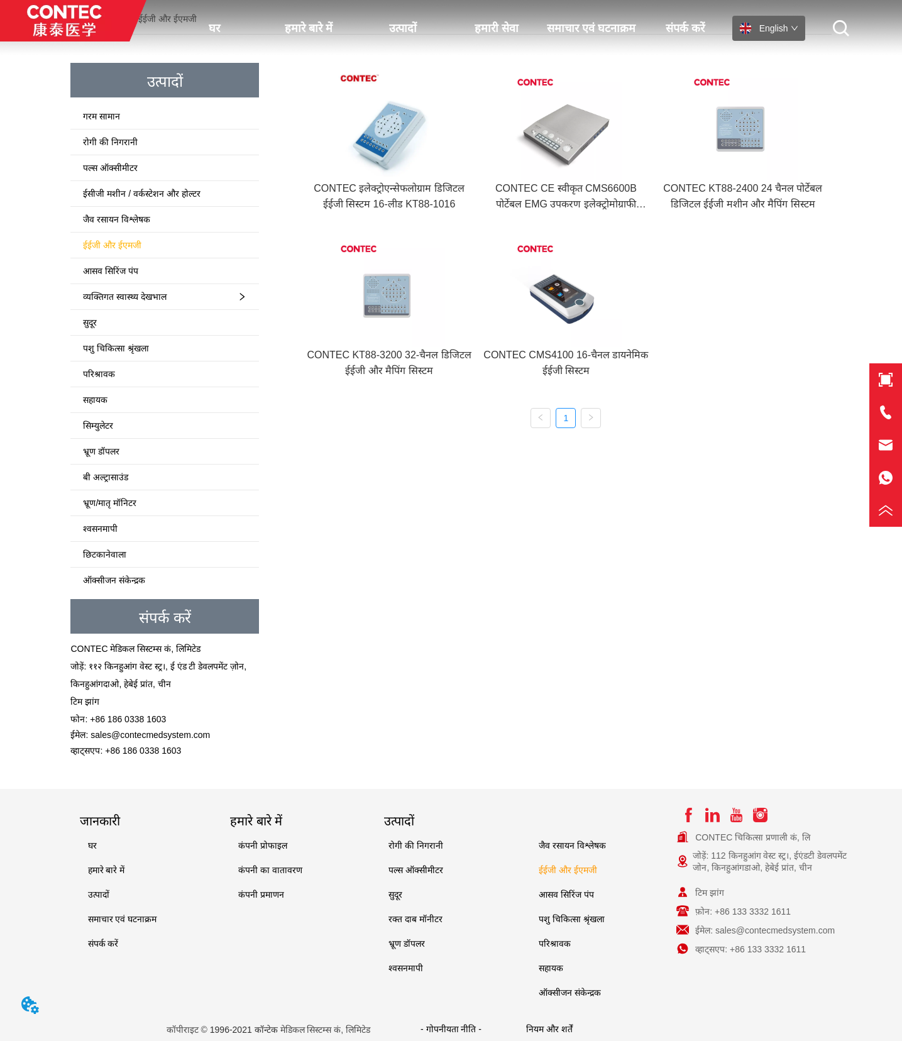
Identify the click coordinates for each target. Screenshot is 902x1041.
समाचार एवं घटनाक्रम (591, 28)
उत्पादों (403, 28)
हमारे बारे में (309, 28)
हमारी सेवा (497, 28)
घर (214, 28)
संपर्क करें (685, 28)
